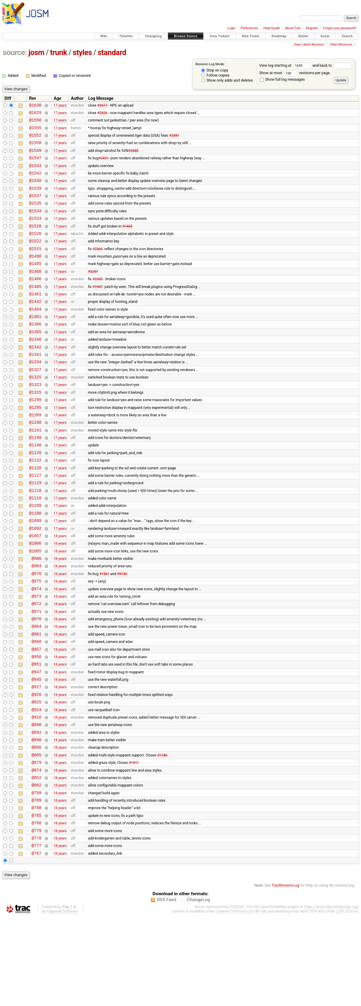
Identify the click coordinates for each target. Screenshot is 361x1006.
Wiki (103, 36)
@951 (36, 731)
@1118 (35, 537)
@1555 (35, 131)
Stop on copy (214, 70)
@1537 (35, 207)
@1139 (35, 494)
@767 (36, 942)
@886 (36, 824)
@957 (36, 714)
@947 (36, 739)
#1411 (134, 841)
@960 (36, 705)
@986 (36, 613)
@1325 (35, 410)
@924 (36, 782)
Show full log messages (282, 79)
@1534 (35, 224)
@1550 (35, 148)
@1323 (35, 418)
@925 (36, 773)
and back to (331, 65)
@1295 (35, 444)
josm (36, 52)
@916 (36, 790)
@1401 (35, 342)
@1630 (35, 106)
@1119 (35, 528)
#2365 (98, 266)
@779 (36, 917)
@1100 (35, 562)
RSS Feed (166, 989)
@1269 (35, 452)
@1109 (35, 553)
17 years (60, 106)
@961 (36, 697)
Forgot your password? (340, 28)
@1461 (35, 317)
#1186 (162, 832)
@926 (36, 765)
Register (312, 28)
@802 (36, 866)
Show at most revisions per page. (295, 73)
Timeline (126, 36)
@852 (36, 858)
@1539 (35, 199)
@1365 (35, 359)
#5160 (122, 629)
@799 (36, 875)
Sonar (325, 36)
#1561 (104, 629)
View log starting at (285, 65)
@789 (36, 883)
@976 (36, 630)
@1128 (35, 511)
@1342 (35, 376)
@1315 (35, 427)
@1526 (35, 249)
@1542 (35, 182)
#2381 (174, 140)
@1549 (35, 156)
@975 (36, 638)
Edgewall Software (62, 1000)
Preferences (249, 28)
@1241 (35, 469)
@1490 (35, 275)
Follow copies (215, 75)
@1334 (35, 393)
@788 (36, 891)
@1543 (35, 173)
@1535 (35, 215)
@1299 (35, 435)
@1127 (35, 520)
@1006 (35, 596)
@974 (36, 647)
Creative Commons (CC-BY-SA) (241, 1000)
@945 (36, 748)
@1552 (35, 139)
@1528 (35, 241)
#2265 (98, 300)
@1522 (35, 258)
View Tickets (219, 36)
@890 (36, 815)
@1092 (35, 579)
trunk (58, 52)
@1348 (35, 367)
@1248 (35, 460)
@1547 (35, 165)
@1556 (35, 122)
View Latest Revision (309, 44)
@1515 (35, 266)
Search (347, 36)
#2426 (102, 114)
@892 (36, 807)
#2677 (102, 106)
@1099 (35, 570)
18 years (60, 587)
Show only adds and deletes (227, 80)
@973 (36, 655)
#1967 (98, 308)
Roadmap (278, 36)
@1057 (35, 587)
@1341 (35, 384)
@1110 (35, 545)
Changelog (153, 36)
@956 (36, 722)
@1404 (35, 334)
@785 (36, 900)
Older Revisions (341, 44)
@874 (36, 849)
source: (15, 52)
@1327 (35, 401)
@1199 (35, 477)
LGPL (340, 1000)
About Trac (293, 28)
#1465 (127, 241)
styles (82, 52)
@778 (36, 925)
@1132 (35, 503)
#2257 (93, 291)
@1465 (35, 309)
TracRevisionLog (285, 974)
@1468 (35, 292)
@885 (36, 832)
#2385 (133, 156)
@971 (36, 672)
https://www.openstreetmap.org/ (331, 996)
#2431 (104, 165)
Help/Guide (271, 28)
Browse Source (186, 36)
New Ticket (251, 36)
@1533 (35, 232)
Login (231, 28)
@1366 (35, 350)
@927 (36, 756)
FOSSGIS (236, 996)
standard (112, 52)
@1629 (35, 114)
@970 (36, 680)
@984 (36, 621)
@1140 (35, 486)
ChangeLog (198, 989)
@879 (36, 841)
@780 (36, 908)
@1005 (35, 604)
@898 (36, 798)
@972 (36, 663)
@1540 (35, 190)
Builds (303, 36)
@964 (36, 689)
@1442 (35, 325)
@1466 (35, 300)
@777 (36, 934)
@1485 (35, 283)
